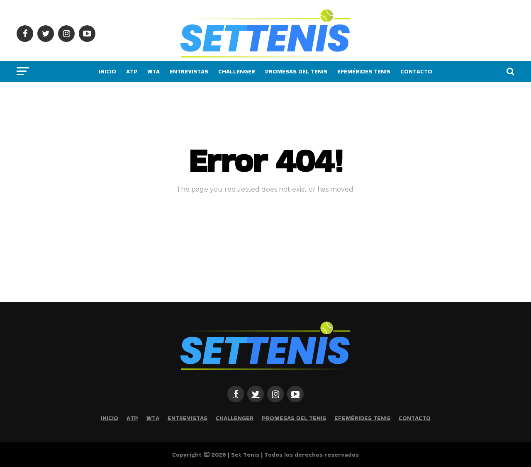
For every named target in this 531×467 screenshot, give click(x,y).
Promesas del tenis (296, 71)
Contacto (416, 71)
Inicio (107, 71)
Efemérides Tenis (363, 71)
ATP (131, 71)
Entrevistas (189, 71)
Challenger (236, 71)
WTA (153, 71)
